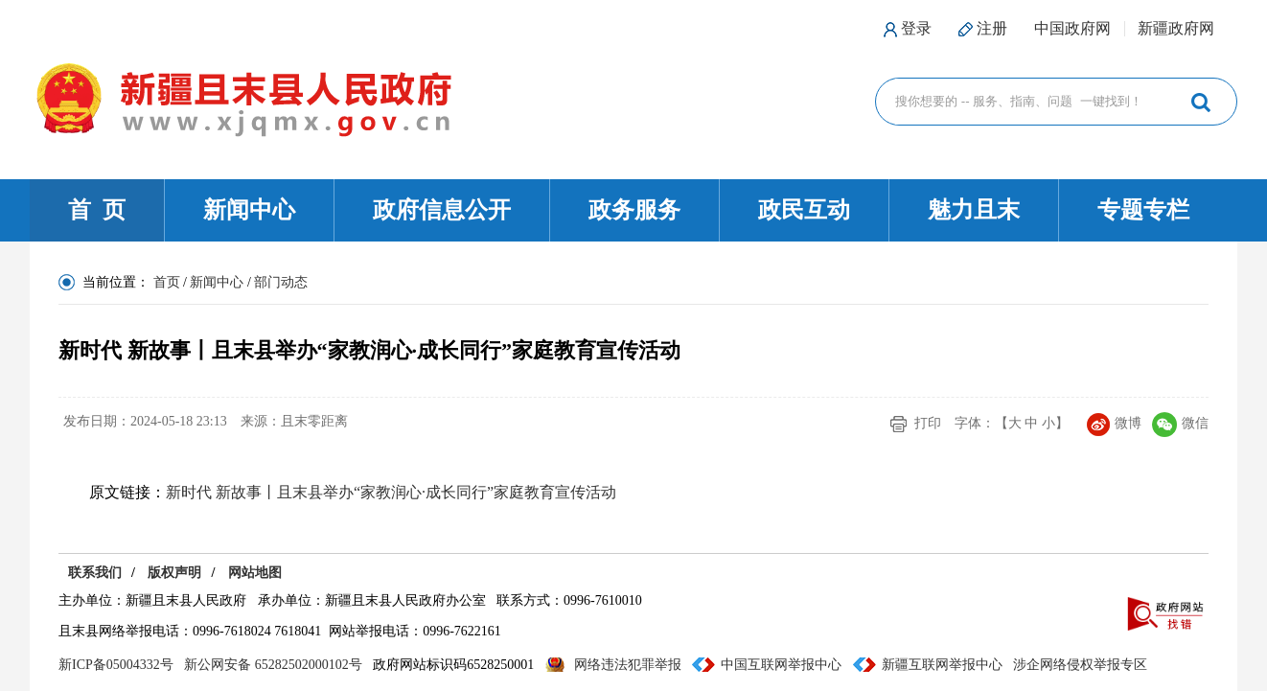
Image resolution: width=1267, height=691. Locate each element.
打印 (927, 423)
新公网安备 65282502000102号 (273, 664)
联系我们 (95, 572)
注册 (992, 28)
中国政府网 (1072, 28)
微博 (1114, 423)
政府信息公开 (442, 209)
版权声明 (174, 572)
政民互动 (804, 209)
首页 (166, 282)
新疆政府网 (1176, 28)
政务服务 (634, 209)
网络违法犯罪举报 (627, 664)
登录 (916, 28)
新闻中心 (249, 209)
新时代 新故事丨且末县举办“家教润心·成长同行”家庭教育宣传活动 (391, 492)
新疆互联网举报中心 (942, 664)
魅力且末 (974, 209)
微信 (1180, 423)
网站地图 (255, 572)
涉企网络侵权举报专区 (1080, 664)
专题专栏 (1143, 209)
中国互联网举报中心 (781, 664)
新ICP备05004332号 (115, 664)
